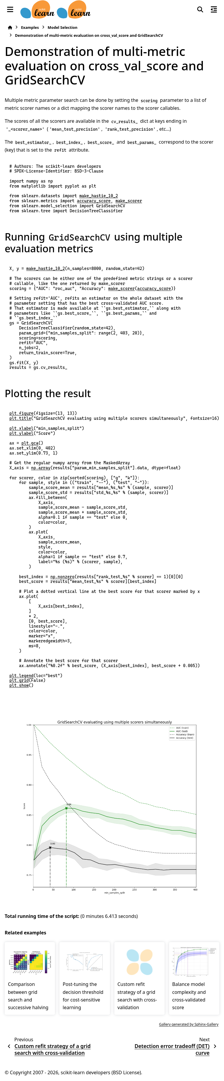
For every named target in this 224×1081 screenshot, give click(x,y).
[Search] (200, 9)
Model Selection (62, 27)
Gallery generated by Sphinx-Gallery (188, 1024)
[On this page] (213, 9)
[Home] (10, 27)
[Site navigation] (10, 9)
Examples (30, 27)
